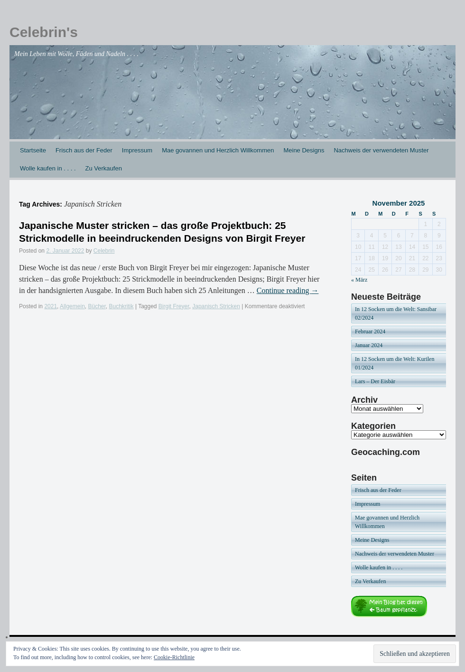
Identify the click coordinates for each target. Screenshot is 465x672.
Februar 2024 (370, 331)
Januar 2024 (368, 345)
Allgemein (72, 306)
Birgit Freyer (173, 306)
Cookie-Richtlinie (174, 657)
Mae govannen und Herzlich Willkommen (218, 150)
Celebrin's (43, 32)
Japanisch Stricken (216, 306)
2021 (50, 306)
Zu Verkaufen (103, 168)
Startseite (33, 150)
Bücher (96, 306)
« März (359, 279)
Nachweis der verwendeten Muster (381, 150)
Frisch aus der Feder (84, 150)
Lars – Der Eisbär (375, 381)
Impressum (137, 150)
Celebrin (104, 250)
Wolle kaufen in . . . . (48, 168)
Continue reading (288, 290)
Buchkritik (121, 306)
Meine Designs (303, 150)
